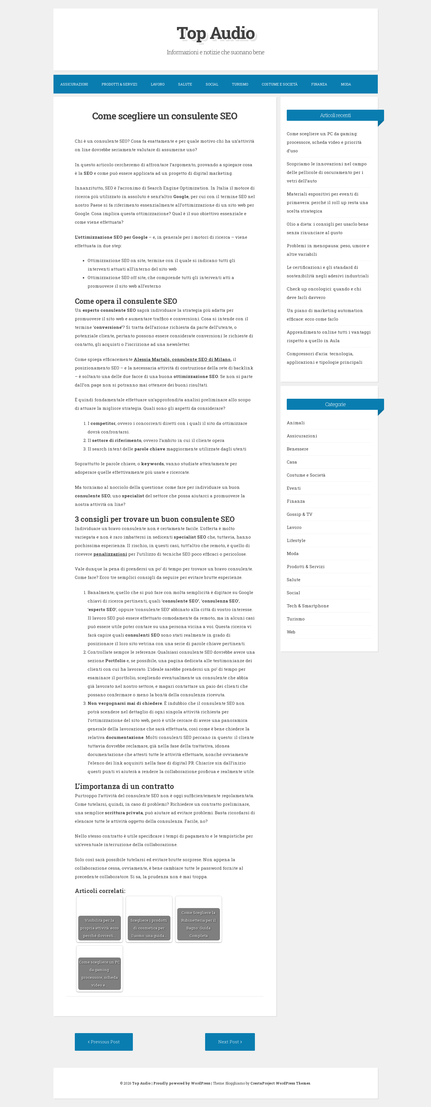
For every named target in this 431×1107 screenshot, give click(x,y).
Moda (346, 84)
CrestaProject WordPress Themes (280, 1083)
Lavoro (157, 84)
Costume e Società (280, 84)
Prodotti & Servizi (119, 84)
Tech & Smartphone (308, 605)
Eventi (294, 488)
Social (212, 84)
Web (291, 632)
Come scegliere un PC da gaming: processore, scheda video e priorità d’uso (324, 142)
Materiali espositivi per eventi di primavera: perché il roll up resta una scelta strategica (327, 202)
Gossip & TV (299, 514)
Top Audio (216, 32)
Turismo (240, 84)
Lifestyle (296, 540)
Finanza (319, 84)
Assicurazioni (74, 84)
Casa (292, 462)
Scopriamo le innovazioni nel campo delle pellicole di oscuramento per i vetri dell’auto (327, 172)
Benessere (297, 449)
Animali (296, 422)
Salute (185, 84)
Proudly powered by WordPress (181, 1083)
